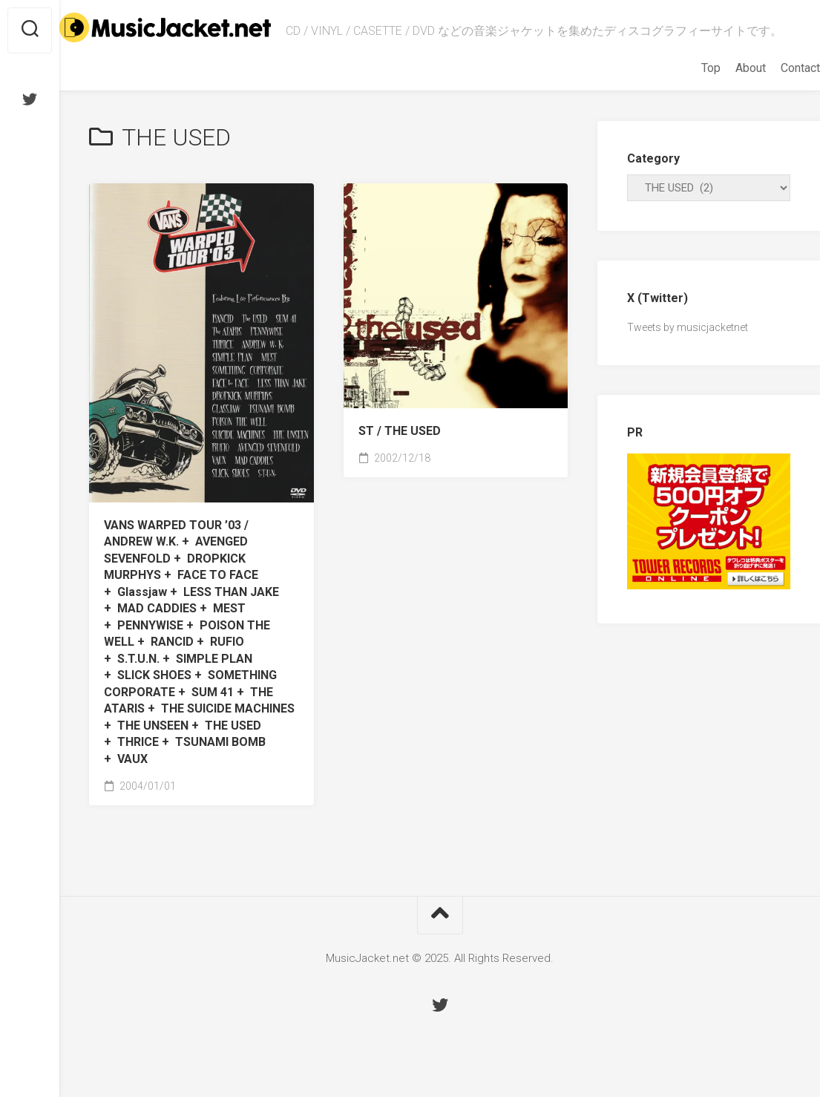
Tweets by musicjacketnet (687, 341)
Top (681, 82)
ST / (399, 445)
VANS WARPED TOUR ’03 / (199, 656)
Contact (770, 82)
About (721, 82)
